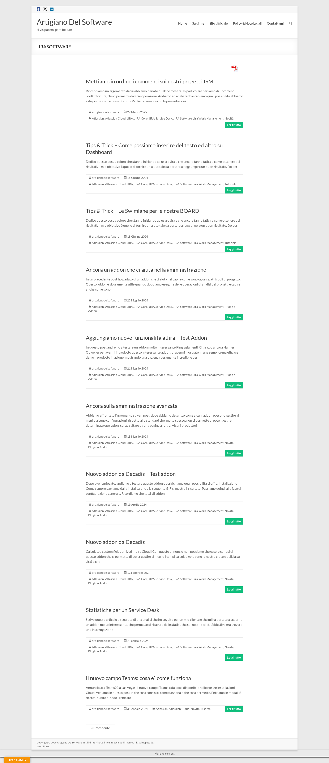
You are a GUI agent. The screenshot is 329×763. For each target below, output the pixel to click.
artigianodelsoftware (105, 112)
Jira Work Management (208, 118)
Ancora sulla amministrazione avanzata (132, 405)
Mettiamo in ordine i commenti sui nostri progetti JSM (149, 81)
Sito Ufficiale (218, 23)
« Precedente (100, 728)
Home (182, 23)
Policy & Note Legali (247, 23)
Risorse (205, 708)
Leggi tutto (234, 124)
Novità (229, 118)
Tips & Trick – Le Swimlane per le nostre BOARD (142, 210)
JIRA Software (182, 118)
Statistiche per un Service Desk (122, 609)
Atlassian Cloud (115, 118)
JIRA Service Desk (160, 118)
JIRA (130, 118)
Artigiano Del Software (74, 21)
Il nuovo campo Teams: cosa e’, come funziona (138, 678)
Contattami (275, 23)
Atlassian (98, 118)
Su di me (198, 23)
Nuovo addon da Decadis (115, 541)
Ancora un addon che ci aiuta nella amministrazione (146, 269)
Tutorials (230, 184)
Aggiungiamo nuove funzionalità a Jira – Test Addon (146, 337)
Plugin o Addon (98, 447)
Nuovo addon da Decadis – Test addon (131, 473)
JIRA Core (141, 118)
